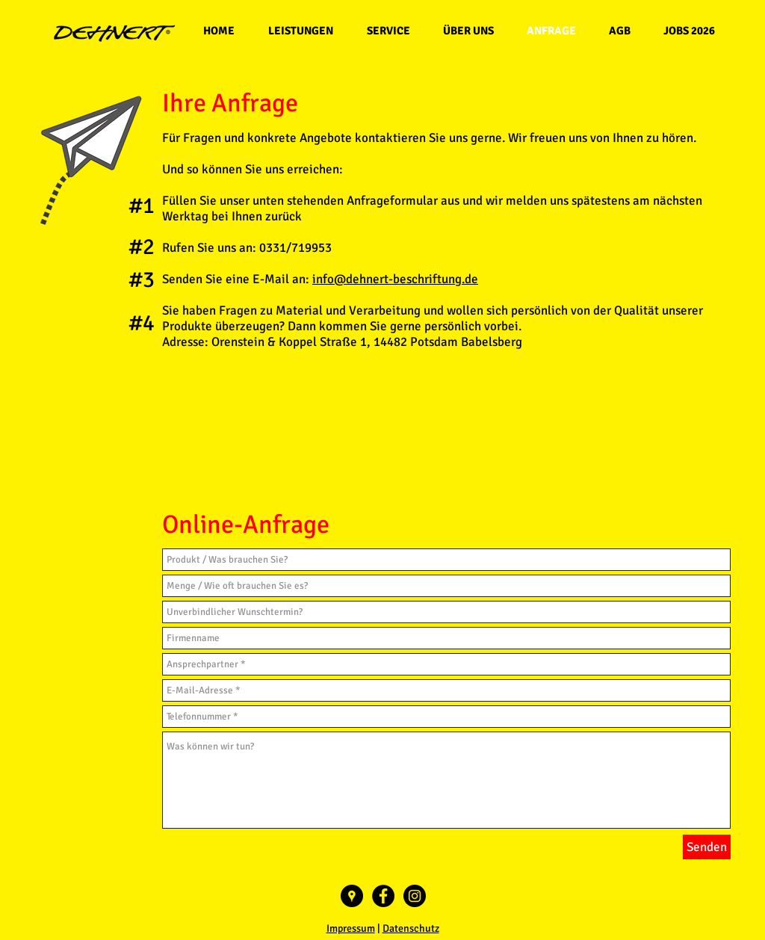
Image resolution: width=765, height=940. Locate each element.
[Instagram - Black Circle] (414, 896)
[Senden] (707, 847)
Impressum (350, 928)
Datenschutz (410, 928)
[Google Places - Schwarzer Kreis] (352, 896)
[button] (300, 31)
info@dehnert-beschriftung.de (395, 279)
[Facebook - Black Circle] (383, 896)
